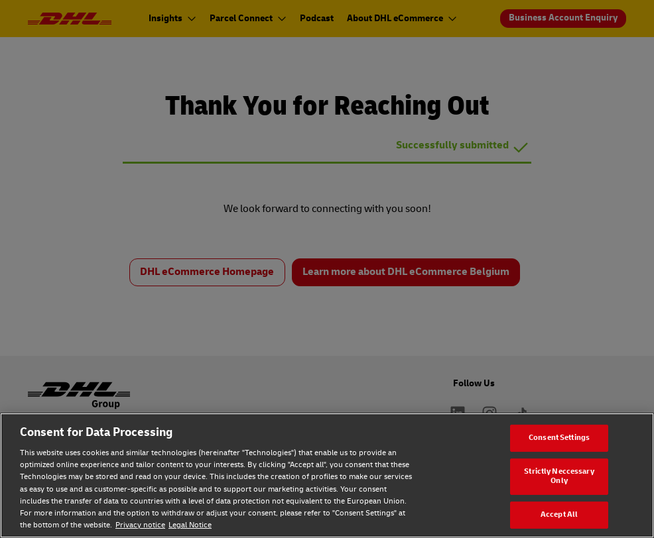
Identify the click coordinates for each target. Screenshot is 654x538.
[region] (327, 475)
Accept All (559, 514)
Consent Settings (559, 438)
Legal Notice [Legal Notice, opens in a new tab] (190, 525)
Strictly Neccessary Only (559, 476)
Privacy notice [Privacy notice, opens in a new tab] (140, 525)
